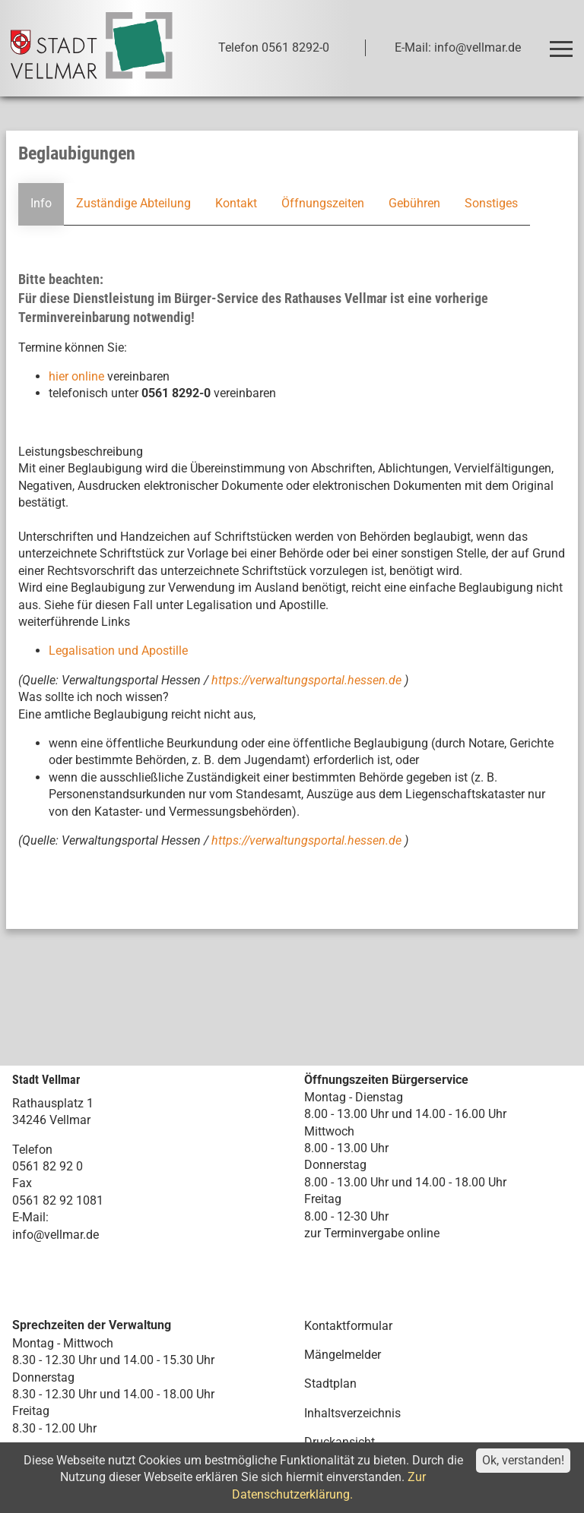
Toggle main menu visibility (564, 42)
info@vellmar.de (55, 1234)
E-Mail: (30, 1217)
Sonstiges (491, 203)
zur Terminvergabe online (372, 1233)
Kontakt (236, 203)
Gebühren (414, 203)
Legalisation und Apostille (118, 650)
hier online (76, 376)
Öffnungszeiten (322, 203)
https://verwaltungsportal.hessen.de (308, 680)
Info (41, 203)
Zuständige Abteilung (133, 203)
